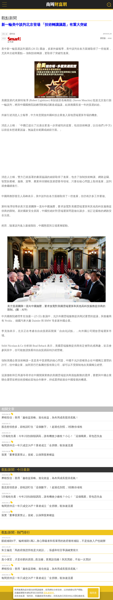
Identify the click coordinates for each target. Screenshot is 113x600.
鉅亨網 (14, 40)
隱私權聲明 (49, 593)
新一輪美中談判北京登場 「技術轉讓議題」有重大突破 (44, 25)
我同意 (93, 593)
